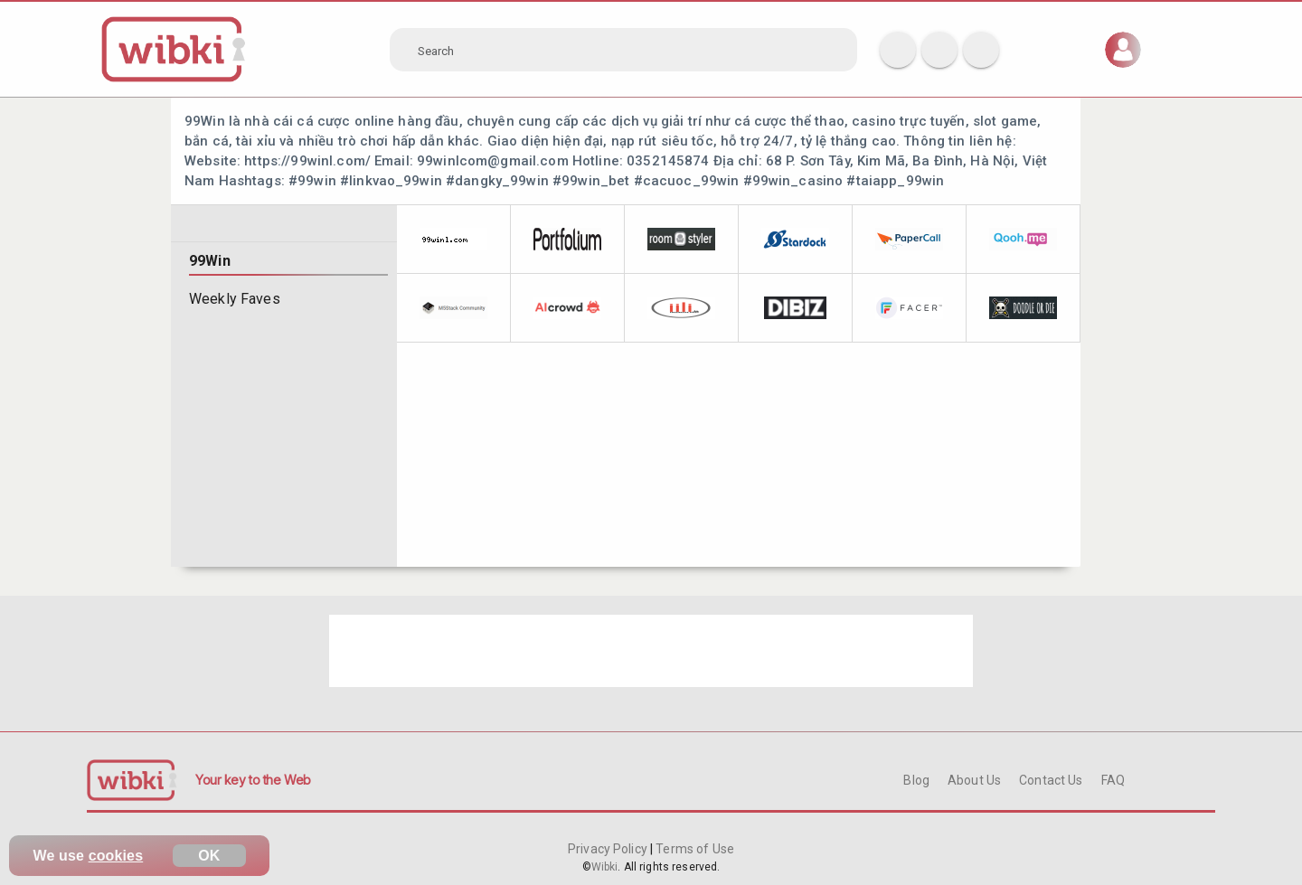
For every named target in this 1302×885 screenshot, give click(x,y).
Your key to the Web (253, 779)
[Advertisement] (651, 651)
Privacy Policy (609, 849)
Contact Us (1050, 780)
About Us (974, 780)
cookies (116, 855)
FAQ (1113, 780)
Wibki (604, 867)
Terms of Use (693, 849)
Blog (916, 780)
